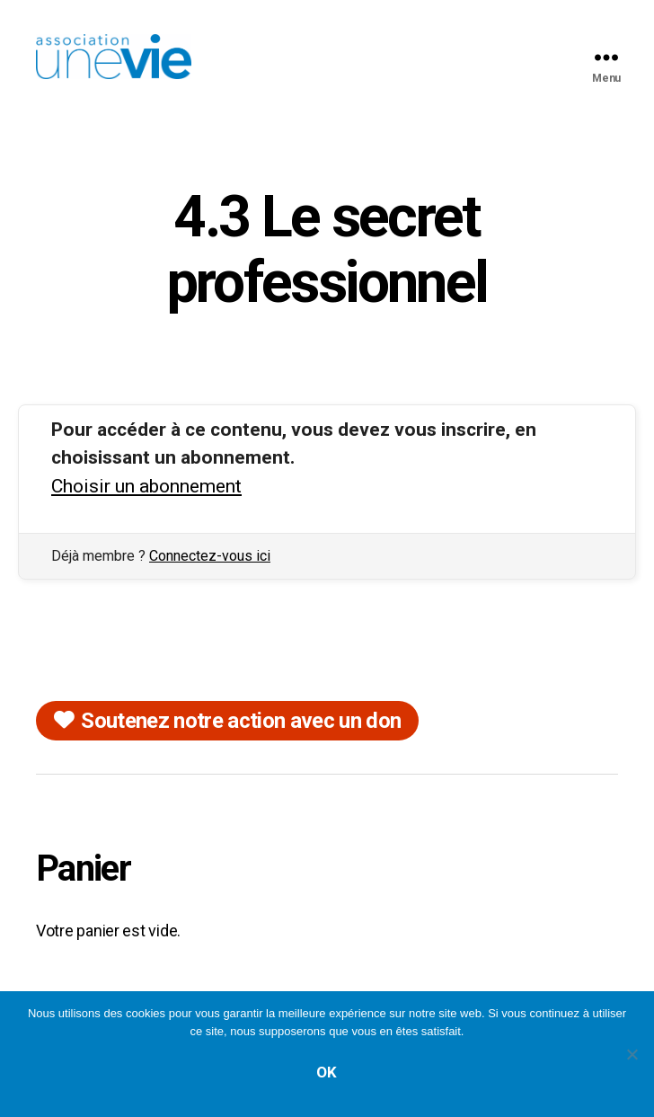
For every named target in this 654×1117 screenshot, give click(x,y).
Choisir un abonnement (146, 486)
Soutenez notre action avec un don (241, 720)
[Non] (632, 1054)
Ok (327, 1072)
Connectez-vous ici (209, 555)
